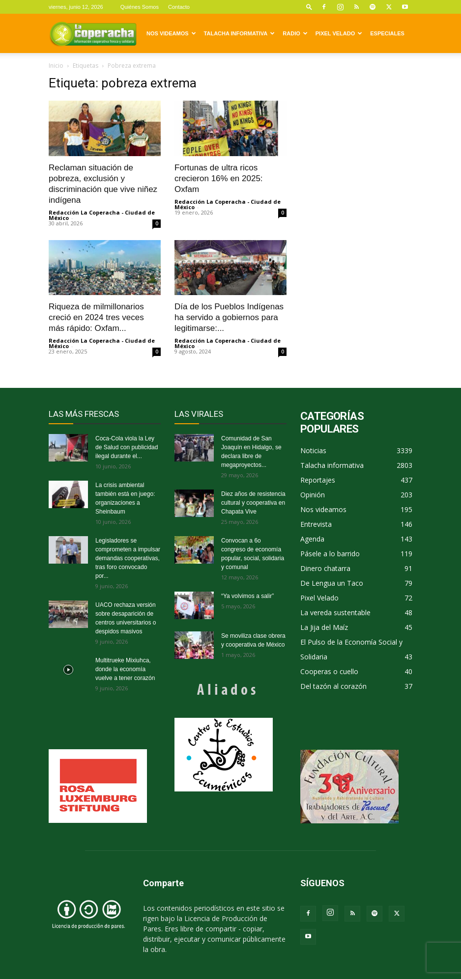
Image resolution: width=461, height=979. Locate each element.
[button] (309, 6)
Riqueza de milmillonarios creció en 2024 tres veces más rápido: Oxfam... (96, 317)
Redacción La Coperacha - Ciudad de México (102, 215)
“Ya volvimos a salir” (247, 596)
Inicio (56, 65)
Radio (295, 33)
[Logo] (93, 33)
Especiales (387, 33)
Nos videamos (171, 33)
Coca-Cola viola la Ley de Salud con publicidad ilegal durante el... (126, 447)
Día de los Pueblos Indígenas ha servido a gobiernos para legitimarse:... (229, 317)
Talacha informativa (239, 33)
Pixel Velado (339, 33)
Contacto (179, 7)
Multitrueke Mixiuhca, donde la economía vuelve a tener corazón (125, 669)
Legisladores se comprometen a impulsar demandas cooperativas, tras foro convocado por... (127, 558)
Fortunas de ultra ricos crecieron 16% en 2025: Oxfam (218, 178)
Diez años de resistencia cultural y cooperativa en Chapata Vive (253, 502)
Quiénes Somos (139, 7)
